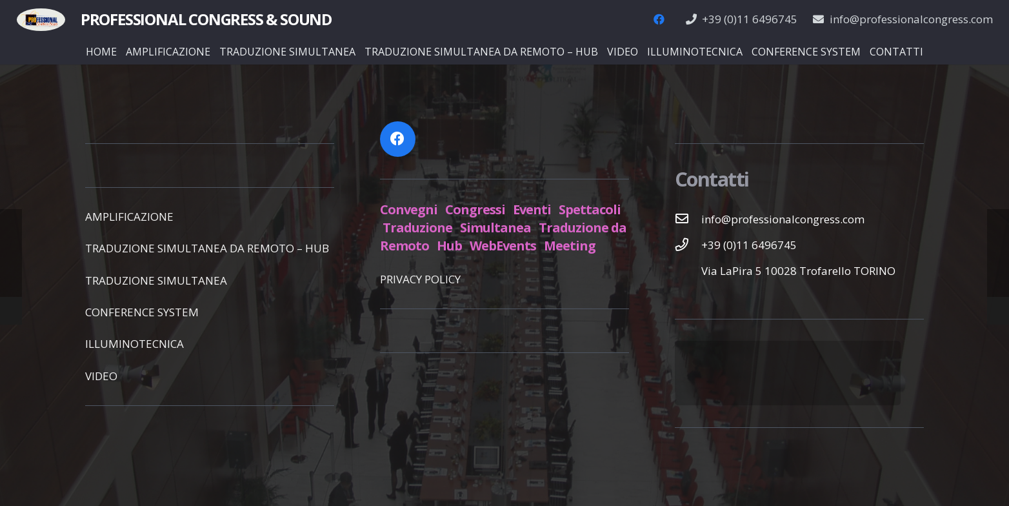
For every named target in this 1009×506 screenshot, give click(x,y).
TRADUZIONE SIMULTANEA (156, 280)
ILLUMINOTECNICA (134, 343)
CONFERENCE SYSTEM (142, 312)
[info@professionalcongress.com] (688, 218)
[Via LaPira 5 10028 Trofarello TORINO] (688, 270)
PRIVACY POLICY (420, 279)
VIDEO (101, 376)
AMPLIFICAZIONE (129, 216)
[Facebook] (659, 19)
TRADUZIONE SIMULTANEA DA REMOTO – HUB (207, 248)
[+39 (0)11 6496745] (688, 244)
